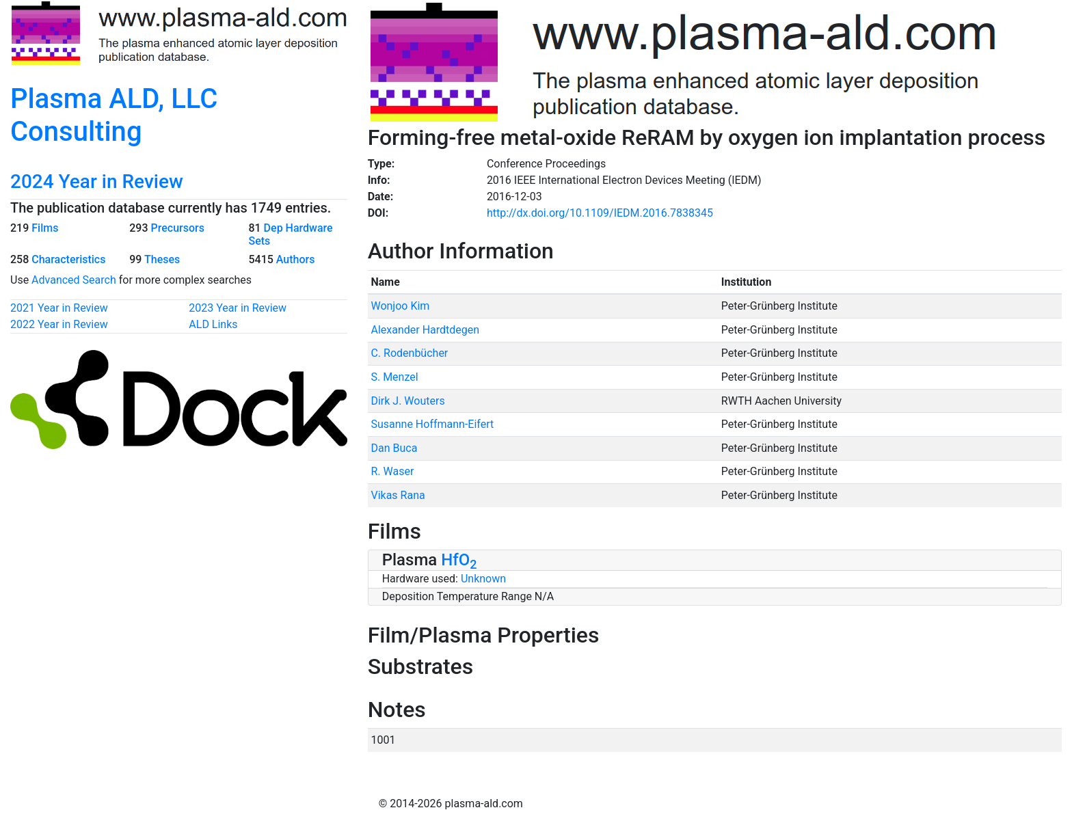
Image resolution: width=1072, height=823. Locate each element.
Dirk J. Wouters (407, 400)
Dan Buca (394, 448)
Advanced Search (73, 279)
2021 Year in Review (59, 307)
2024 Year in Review (96, 181)
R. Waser (392, 471)
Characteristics (68, 259)
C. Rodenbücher (409, 353)
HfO (459, 559)
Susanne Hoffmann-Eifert (432, 424)
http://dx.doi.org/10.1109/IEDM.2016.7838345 (600, 212)
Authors (295, 259)
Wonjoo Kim (400, 305)
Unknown (483, 578)
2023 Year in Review (237, 307)
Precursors (177, 227)
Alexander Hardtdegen (425, 329)
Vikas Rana (398, 495)
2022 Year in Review (59, 324)
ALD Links (213, 324)
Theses (162, 259)
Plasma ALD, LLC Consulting (113, 115)
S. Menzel (394, 376)
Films (44, 227)
